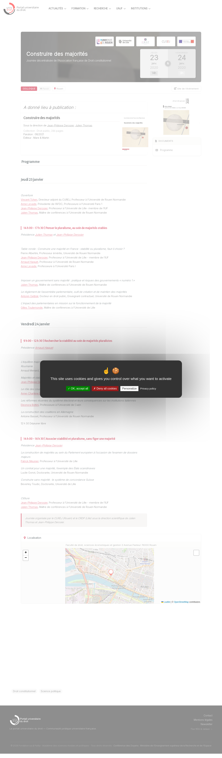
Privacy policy (148, 388)
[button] (37, 557)
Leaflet (165, 606)
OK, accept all (78, 388)
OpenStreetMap (181, 606)
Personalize (129, 388)
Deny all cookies (105, 388)
